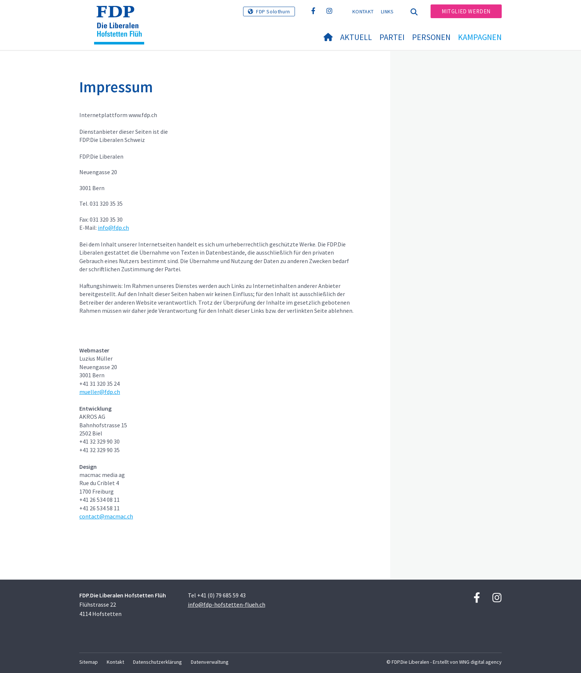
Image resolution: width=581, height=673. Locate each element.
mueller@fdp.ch (99, 391)
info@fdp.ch (113, 227)
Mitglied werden (466, 11)
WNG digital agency (480, 662)
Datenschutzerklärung (157, 662)
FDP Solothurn (273, 11)
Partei (392, 37)
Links (387, 11)
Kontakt (363, 11)
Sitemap (88, 662)
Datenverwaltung (210, 662)
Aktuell (356, 37)
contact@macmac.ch (106, 516)
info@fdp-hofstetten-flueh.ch (226, 604)
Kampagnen (480, 37)
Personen (431, 37)
